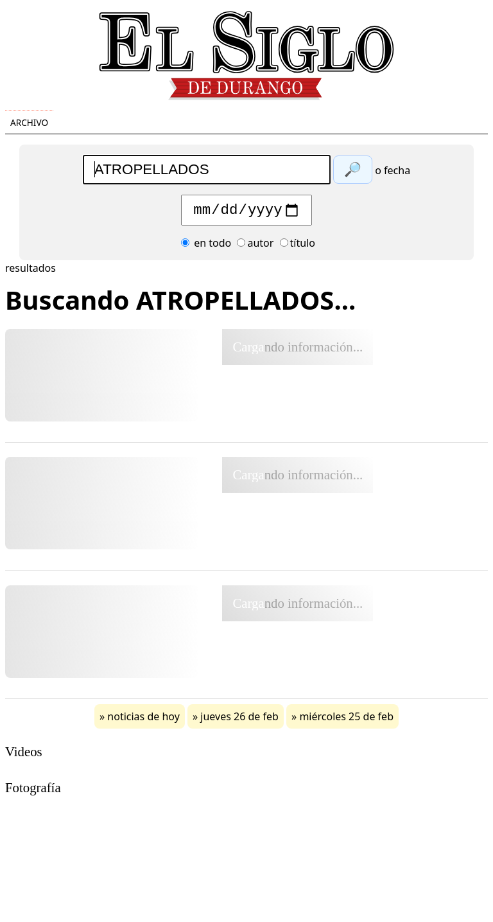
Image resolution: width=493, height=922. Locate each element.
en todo (206, 246)
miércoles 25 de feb (346, 720)
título (297, 246)
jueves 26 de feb (239, 720)
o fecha (392, 170)
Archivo (29, 122)
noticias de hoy (143, 720)
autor (255, 246)
